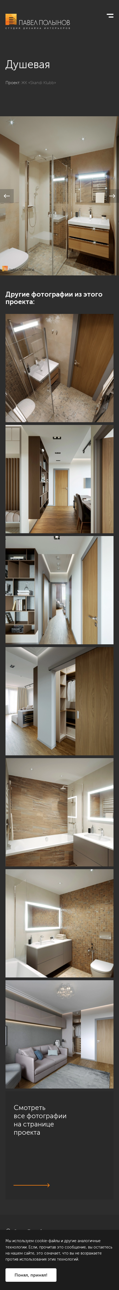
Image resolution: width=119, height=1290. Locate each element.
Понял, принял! (31, 1275)
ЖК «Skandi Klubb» (38, 82)
